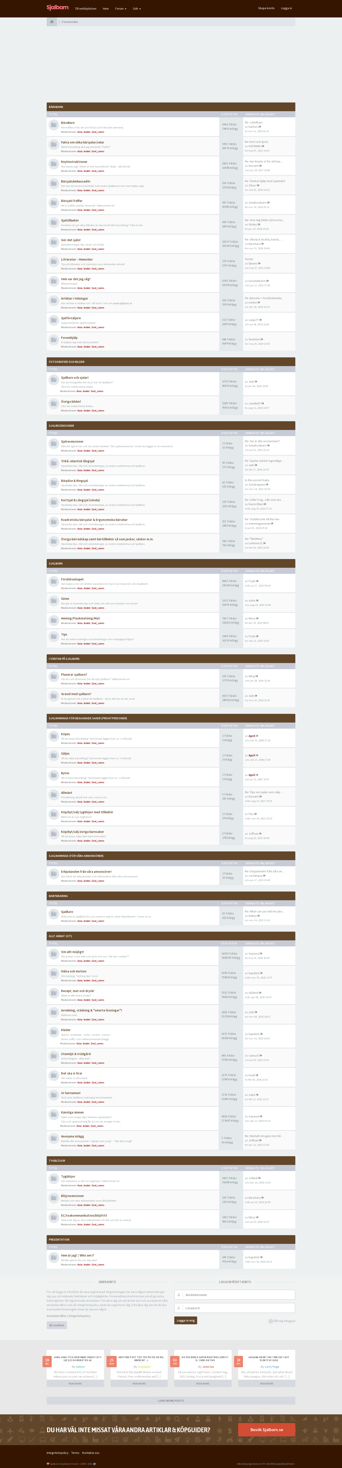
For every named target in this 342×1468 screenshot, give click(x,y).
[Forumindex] (52, 21)
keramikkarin (257, 281)
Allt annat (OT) (60, 936)
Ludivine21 (255, 543)
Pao (251, 814)
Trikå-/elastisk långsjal (77, 461)
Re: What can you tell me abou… (266, 911)
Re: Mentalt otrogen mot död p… (266, 1136)
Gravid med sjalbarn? (76, 694)
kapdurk (254, 973)
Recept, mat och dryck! (77, 991)
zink (251, 382)
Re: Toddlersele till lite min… (263, 519)
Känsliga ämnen (72, 1112)
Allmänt (66, 793)
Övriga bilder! (71, 401)
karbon (253, 127)
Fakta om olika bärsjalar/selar (82, 142)
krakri (87, 131)
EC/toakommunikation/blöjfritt (84, 1215)
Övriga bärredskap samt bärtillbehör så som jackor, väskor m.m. (107, 539)
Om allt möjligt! (72, 952)
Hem (106, 8)
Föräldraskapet (72, 579)
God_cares (98, 131)
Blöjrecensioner (72, 1196)
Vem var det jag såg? (76, 279)
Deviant (253, 166)
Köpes (65, 734)
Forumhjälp (69, 338)
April (252, 736)
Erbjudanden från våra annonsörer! (86, 872)
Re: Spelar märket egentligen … (266, 461)
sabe (252, 600)
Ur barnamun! (70, 1093)
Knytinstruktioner (74, 162)
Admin (80, 1367)
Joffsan (253, 833)
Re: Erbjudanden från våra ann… (265, 871)
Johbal (253, 1178)
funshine (254, 339)
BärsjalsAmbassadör (76, 181)
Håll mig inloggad (281, 1321)
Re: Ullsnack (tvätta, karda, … (264, 239)
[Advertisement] (171, 64)
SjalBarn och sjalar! (75, 377)
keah (252, 1075)
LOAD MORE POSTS (171, 1401)
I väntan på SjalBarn (64, 659)
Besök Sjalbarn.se (266, 1429)
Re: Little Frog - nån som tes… (264, 500)
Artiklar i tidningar (74, 298)
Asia (79, 131)
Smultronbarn (257, 203)
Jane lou (208, 1367)
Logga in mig (186, 1320)
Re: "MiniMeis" (254, 539)
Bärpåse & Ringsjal (74, 481)
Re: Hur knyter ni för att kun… (264, 161)
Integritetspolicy (80, 1316)
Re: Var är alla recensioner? (262, 441)
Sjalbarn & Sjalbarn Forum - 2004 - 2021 (71, 1463)
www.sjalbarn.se (122, 303)
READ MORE (75, 1383)
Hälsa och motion (73, 971)
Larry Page (272, 1367)
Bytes (65, 773)
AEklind (253, 993)
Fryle (252, 581)
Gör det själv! (70, 240)
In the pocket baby (257, 480)
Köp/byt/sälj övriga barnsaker (82, 832)
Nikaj (252, 676)
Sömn (65, 599)
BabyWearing (58, 896)
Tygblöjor (68, 1176)
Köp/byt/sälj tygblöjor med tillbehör (87, 812)
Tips (64, 634)
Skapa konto (266, 8)
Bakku (252, 916)
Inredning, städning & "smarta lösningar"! (91, 1010)
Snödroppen (257, 484)
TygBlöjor (57, 1161)
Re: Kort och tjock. (257, 142)
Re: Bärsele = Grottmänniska (263, 298)
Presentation (59, 1239)
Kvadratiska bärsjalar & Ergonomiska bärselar (94, 520)
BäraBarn (56, 107)
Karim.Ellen (256, 504)
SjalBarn (56, 563)
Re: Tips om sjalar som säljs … (264, 792)
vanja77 (253, 320)
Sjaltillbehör (70, 220)
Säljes (65, 753)
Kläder (66, 1030)
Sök (137, 8)
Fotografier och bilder (66, 362)
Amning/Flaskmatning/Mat (80, 618)
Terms (75, 1453)
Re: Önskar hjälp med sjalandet (265, 181)
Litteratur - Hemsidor (77, 259)
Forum (121, 8)
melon (253, 302)
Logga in (286, 8)
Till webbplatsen (85, 8)
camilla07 (255, 403)
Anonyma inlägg (72, 1136)
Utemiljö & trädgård (76, 1054)
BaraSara (254, 244)
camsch (254, 1055)
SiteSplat (144, 1367)
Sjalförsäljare (71, 318)
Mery (252, 618)
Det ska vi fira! (71, 1073)
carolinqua (255, 876)
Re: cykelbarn (254, 122)
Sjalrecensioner (61, 426)
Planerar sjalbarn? (74, 674)
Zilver (252, 185)
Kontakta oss (90, 1453)
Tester (249, 259)
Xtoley (253, 224)
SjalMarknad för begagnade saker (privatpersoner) (88, 718)
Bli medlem (56, 1325)
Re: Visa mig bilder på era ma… (265, 220)
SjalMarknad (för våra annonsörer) (76, 856)
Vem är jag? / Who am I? (77, 1255)
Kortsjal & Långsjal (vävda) (80, 500)
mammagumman (259, 523)
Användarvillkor (57, 1316)
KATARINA (255, 146)
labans (253, 263)
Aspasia (254, 953)
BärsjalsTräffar (71, 201)
